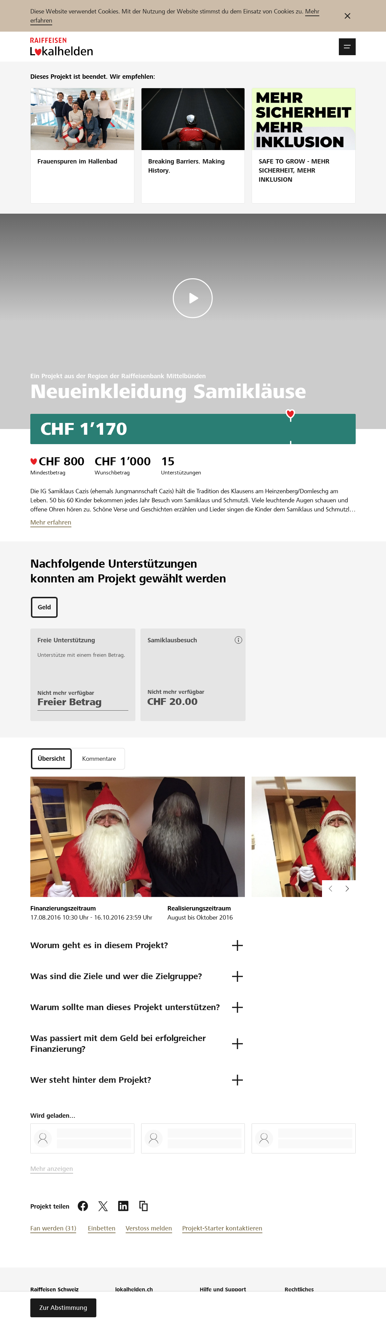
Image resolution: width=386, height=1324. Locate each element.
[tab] (44, 607)
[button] (347, 46)
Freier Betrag (69, 702)
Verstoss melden (149, 1228)
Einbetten (102, 1228)
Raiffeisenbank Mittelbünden (163, 376)
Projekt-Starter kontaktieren (222, 1228)
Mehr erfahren (50, 522)
